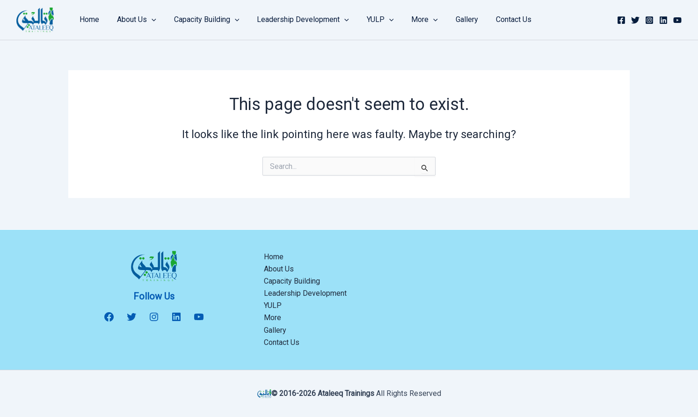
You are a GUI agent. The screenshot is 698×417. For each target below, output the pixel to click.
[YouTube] (677, 20)
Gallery (448, 19)
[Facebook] (621, 20)
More (409, 19)
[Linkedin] (663, 20)
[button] (147, 19)
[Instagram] (649, 20)
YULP (367, 19)
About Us (132, 19)
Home (88, 19)
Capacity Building (200, 19)
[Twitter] (635, 20)
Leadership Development (293, 19)
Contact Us (492, 19)
